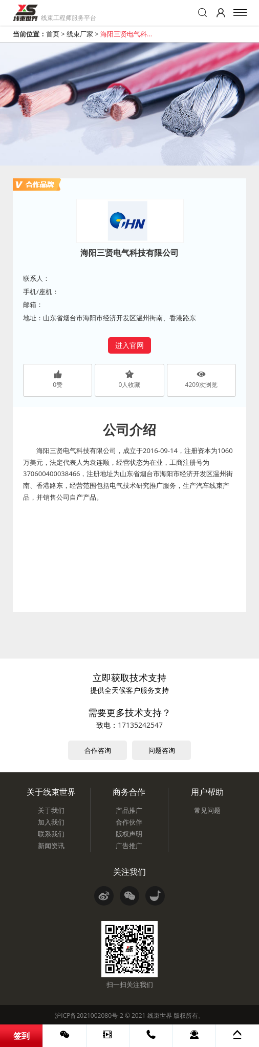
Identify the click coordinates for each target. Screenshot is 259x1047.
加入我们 (51, 822)
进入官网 (129, 345)
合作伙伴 (129, 822)
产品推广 (129, 810)
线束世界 (159, 1015)
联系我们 (51, 833)
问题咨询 (161, 750)
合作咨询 (97, 750)
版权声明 (129, 833)
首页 (52, 33)
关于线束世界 (51, 791)
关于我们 (51, 810)
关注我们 (129, 871)
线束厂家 (80, 33)
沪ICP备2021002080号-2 (89, 1015)
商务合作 (129, 791)
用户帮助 (207, 791)
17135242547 (140, 725)
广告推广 (129, 845)
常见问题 (207, 810)
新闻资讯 (51, 845)
